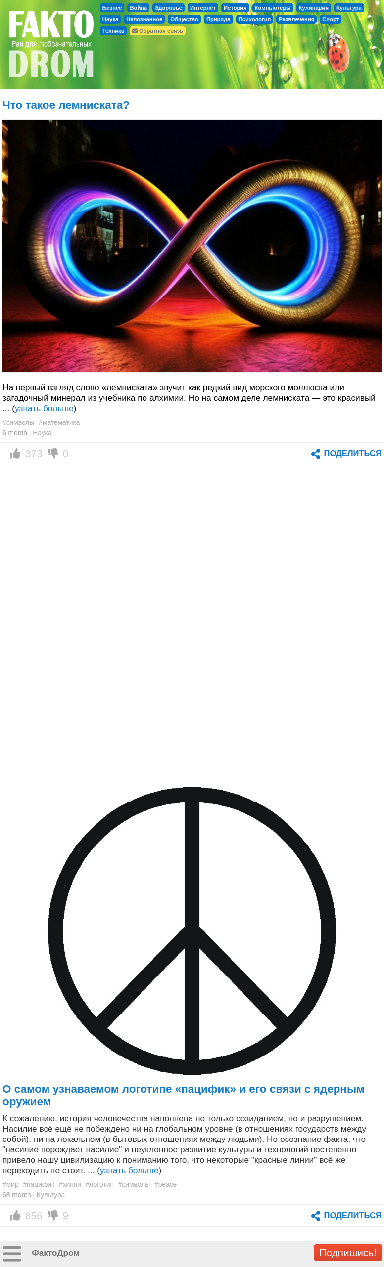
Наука (110, 19)
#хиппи (70, 1184)
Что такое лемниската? (66, 105)
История (235, 8)
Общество (184, 19)
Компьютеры (273, 8)
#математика (59, 422)
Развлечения (296, 19)
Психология (255, 19)
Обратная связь (157, 31)
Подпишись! (348, 1252)
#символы (18, 422)
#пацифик (38, 1184)
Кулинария (314, 8)
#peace (165, 1184)
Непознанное (144, 19)
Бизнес (112, 8)
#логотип (100, 1184)
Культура (349, 8)
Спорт (330, 19)
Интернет (203, 8)
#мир (10, 1184)
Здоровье (168, 8)
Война (138, 8)
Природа (218, 19)
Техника (113, 31)
